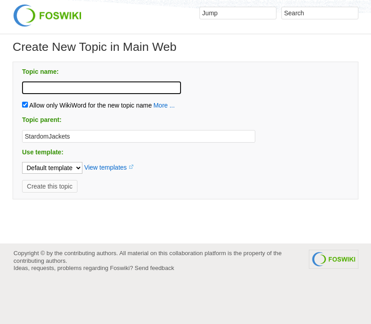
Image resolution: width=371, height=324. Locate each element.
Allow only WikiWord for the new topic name (87, 105)
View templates (105, 167)
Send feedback (154, 268)
